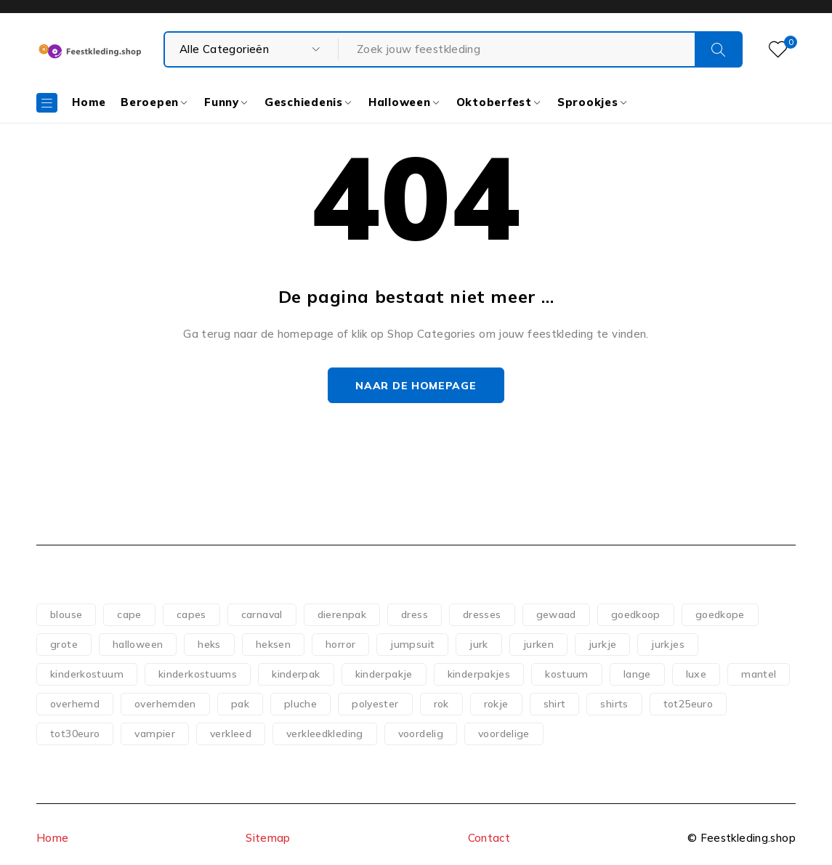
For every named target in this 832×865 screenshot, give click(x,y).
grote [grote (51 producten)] (64, 644)
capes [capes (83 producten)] (191, 614)
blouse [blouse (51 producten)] (66, 614)
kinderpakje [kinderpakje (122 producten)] (384, 674)
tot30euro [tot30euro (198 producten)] (75, 733)
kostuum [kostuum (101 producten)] (567, 674)
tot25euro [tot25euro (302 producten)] (688, 703)
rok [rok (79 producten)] (441, 703)
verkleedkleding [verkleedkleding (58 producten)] (324, 733)
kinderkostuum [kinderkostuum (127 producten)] (87, 674)
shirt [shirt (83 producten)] (555, 703)
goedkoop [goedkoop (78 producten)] (636, 614)
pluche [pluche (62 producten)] (300, 703)
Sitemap (268, 838)
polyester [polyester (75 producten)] (375, 703)
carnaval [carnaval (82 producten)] (262, 614)
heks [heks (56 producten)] (209, 644)
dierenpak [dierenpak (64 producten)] (342, 614)
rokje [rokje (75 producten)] (496, 703)
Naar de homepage (415, 385)
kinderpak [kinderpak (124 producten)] (296, 674)
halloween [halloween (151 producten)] (138, 644)
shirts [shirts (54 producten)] (614, 703)
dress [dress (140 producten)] (414, 614)
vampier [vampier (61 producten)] (154, 733)
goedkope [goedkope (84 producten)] (720, 614)
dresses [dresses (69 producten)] (482, 614)
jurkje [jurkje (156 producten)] (602, 644)
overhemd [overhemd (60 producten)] (75, 703)
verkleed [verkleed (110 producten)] (230, 733)
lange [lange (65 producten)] (637, 674)
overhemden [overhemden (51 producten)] (165, 703)
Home (52, 838)
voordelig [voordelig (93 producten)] (420, 733)
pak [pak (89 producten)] (240, 703)
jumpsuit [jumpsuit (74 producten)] (412, 644)
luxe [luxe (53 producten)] (696, 674)
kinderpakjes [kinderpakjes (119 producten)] (479, 674)
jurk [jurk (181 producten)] (478, 644)
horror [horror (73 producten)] (340, 644)
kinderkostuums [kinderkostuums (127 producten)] (197, 674)
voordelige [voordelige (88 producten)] (504, 733)
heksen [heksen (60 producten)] (273, 644)
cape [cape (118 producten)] (129, 614)
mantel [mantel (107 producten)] (758, 674)
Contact (489, 838)
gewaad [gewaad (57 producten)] (556, 614)
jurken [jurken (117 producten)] (538, 644)
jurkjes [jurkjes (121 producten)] (667, 644)
